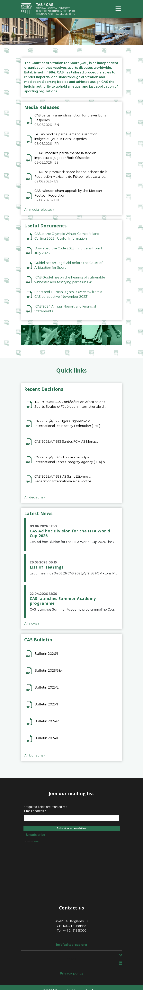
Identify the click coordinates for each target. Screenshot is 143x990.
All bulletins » (34, 755)
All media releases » (39, 210)
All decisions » (34, 497)
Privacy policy (71, 973)
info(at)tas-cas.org (71, 945)
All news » (32, 624)
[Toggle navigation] (118, 9)
